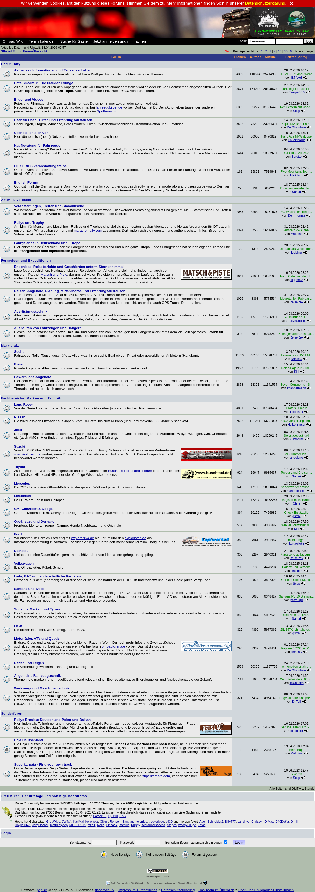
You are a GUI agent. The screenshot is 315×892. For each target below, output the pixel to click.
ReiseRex (296, 302)
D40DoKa (282, 821)
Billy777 (230, 821)
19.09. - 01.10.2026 (268, 31)
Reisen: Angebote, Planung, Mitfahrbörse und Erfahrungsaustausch (69, 291)
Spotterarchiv (107, 111)
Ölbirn (104, 821)
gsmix (296, 516)
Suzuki (19, 446)
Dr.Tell (296, 701)
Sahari (296, 192)
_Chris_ (296, 503)
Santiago (128, 821)
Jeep (18, 430)
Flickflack (296, 175)
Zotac (201, 825)
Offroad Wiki (13, 41)
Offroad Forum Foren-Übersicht (24, 51)
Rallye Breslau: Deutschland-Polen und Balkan (52, 720)
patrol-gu (296, 600)
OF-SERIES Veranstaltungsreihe (40, 166)
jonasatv (296, 652)
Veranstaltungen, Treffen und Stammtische (49, 206)
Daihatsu (21, 551)
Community (10, 64)
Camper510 (296, 92)
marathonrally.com (88, 230)
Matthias (296, 234)
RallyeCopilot (296, 321)
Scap (296, 111)
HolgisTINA (23, 825)
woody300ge (187, 825)
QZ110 (113, 816)
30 (285, 51)
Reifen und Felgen (29, 663)
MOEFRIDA (77, 825)
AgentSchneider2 (211, 821)
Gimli (294, 821)
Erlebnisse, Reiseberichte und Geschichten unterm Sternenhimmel (69, 267)
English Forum (26, 182)
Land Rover (23, 404)
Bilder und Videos (28, 100)
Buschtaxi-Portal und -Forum (130, 471)
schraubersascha (153, 825)
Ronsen (115, 821)
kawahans (297, 683)
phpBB (42, 890)
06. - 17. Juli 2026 (297, 31)
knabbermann (296, 388)
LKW (18, 626)
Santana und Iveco (29, 589)
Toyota (19, 467)
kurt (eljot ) (296, 543)
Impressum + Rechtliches (137, 890)
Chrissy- (257, 821)
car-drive (244, 821)
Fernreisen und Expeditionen (26, 260)
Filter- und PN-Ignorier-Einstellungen (266, 890)
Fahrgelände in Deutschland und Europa (47, 243)
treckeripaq (156, 821)
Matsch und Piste (54, 274)
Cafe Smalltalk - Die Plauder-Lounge (43, 83)
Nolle (100, 825)
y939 (169, 821)
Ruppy (135, 825)
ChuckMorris (296, 140)
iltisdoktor (296, 731)
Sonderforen (11, 713)
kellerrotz (91, 821)
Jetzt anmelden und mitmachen (119, 41)
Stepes (171, 825)
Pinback (111, 825)
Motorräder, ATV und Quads (37, 639)
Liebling (296, 252)
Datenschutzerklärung (178, 890)
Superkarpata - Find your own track (43, 764)
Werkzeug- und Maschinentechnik (42, 688)
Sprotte (296, 157)
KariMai (78, 821)
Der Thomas (296, 215)
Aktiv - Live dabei (16, 200)
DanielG (296, 359)
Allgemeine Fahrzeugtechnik (37, 676)
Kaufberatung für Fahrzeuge (37, 145)
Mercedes (22, 483)
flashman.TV (104, 890)
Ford (18, 534)
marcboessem (296, 491)
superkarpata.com (156, 776)
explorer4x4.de (82, 538)
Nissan (19, 417)
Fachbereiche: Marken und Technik (31, 398)
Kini (296, 371)
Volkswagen (24, 563)
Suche (19, 352)
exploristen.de (135, 538)
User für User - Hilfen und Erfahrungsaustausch (53, 120)
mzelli (92, 825)
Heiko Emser (296, 424)
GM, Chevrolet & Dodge (33, 509)
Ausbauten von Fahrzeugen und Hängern (48, 328)
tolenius (141, 821)
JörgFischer (40, 825)
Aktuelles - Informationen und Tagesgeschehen (52, 70)
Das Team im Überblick (216, 890)
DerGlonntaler (296, 127)
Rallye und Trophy (29, 223)
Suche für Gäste (74, 41)
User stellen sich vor (31, 133)
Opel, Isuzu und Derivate (34, 521)
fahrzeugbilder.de (109, 107)
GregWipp (53, 821)
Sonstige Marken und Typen (37, 609)
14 (279, 51)
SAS (122, 816)
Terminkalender (42, 41)
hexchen (296, 571)
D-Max (269, 821)
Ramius (124, 825)
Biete (18, 364)
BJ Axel (296, 78)
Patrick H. (99, 816)
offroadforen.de (113, 646)
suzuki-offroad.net (27, 454)
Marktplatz (10, 345)
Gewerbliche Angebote (32, 377)
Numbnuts (296, 439)
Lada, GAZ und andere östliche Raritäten (47, 576)
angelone (296, 457)
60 (291, 51)
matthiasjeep (59, 825)
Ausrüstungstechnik (30, 311)
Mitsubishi (22, 496)
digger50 (296, 280)
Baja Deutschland (28, 740)
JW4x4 (66, 821)
